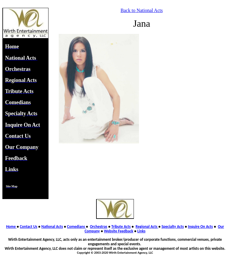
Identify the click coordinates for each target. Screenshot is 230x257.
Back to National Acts (142, 10)
